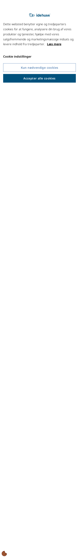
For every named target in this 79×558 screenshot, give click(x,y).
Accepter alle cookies (39, 78)
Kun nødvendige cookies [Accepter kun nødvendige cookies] (39, 68)
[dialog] (39, 279)
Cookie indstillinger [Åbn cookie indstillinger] (17, 56)
